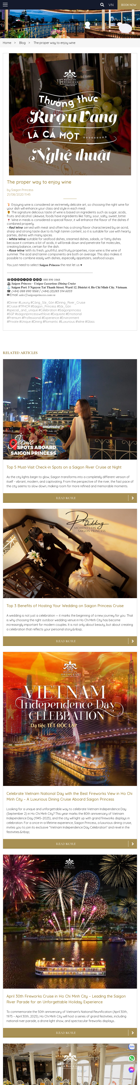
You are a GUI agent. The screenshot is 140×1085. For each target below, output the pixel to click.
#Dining (36, 321)
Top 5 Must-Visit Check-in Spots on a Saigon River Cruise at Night (63, 467)
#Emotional (74, 314)
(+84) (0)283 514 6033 (56, 291)
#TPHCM (24, 306)
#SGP (10, 314)
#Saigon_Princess (43, 306)
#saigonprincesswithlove (32, 314)
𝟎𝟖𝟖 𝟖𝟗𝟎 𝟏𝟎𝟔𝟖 (51, 280)
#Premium (14, 318)
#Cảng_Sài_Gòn (42, 302)
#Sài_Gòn (64, 306)
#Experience (50, 318)
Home (7, 43)
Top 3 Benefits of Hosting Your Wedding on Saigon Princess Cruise (65, 605)
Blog (22, 43)
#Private (13, 321)
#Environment (69, 318)
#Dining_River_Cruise (70, 302)
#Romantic (50, 321)
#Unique (25, 321)
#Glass (90, 321)
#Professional (31, 318)
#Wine (80, 321)
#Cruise (12, 306)
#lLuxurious (67, 321)
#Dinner (12, 302)
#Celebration (48, 310)
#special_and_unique (22, 310)
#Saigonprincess (69, 310)
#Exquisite (58, 314)
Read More (66, 498)
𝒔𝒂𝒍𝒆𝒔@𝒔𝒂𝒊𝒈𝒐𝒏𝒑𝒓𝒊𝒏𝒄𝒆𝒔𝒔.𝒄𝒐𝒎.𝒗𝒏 (37, 295)
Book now (128, 5)
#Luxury (24, 302)
